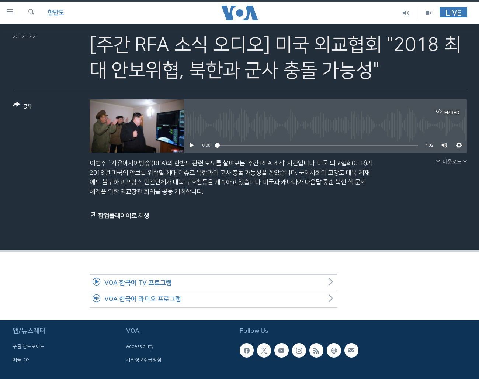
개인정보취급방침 (144, 359)
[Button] (22, 107)
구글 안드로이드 (29, 346)
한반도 (56, 12)
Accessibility (140, 346)
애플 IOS (21, 359)
